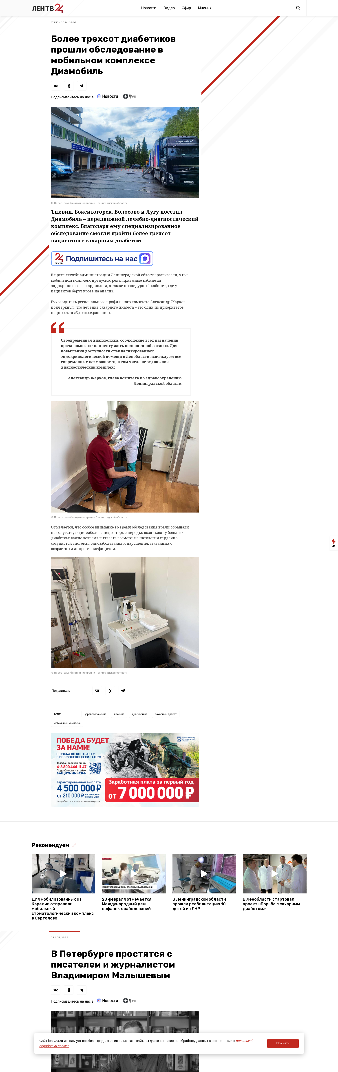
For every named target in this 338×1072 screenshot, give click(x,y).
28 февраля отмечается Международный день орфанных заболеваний (126, 904)
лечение (119, 714)
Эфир (186, 8)
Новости (148, 8)
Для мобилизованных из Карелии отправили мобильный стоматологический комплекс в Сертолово (63, 909)
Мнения (205, 8)
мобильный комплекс (67, 723)
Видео (169, 8)
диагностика (139, 714)
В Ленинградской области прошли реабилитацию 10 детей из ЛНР (199, 904)
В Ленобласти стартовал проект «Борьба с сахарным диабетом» (271, 904)
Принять (282, 1043)
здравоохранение (95, 714)
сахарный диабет (166, 714)
